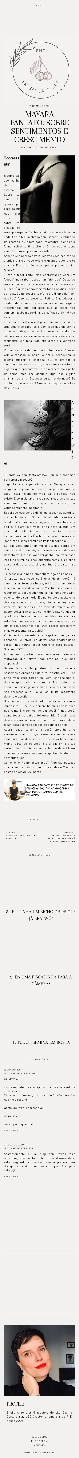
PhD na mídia (39, 1441)
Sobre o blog (39, 1436)
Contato (39, 1445)
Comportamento (49, 147)
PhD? (27, 1452)
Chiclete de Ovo (14, 1144)
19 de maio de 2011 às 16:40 (19, 1073)
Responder (11, 1130)
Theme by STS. (46, 1452)
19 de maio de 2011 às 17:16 (19, 1148)
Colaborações (28, 147)
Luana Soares (12, 1069)
